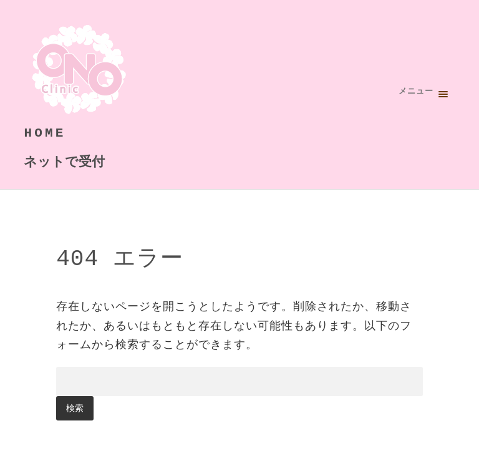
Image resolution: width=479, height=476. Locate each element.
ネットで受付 (64, 160)
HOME (44, 132)
